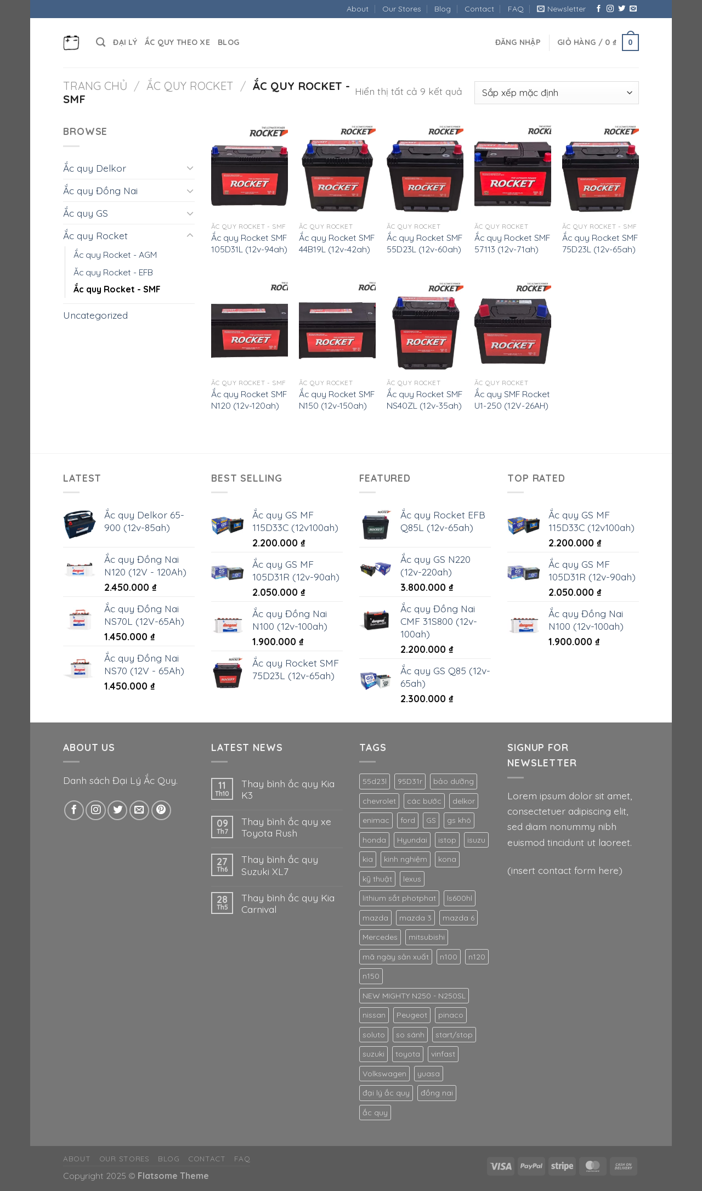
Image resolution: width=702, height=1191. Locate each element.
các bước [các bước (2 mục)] (424, 801)
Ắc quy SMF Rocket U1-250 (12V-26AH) (512, 399)
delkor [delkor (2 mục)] (463, 801)
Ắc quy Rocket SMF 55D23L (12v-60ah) (424, 243)
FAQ (516, 9)
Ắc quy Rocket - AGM (115, 254)
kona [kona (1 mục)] (447, 859)
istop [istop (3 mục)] (447, 840)
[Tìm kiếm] (100, 42)
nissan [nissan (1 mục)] (374, 1015)
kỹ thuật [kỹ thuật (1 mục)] (377, 879)
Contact (479, 9)
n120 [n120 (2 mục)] (476, 957)
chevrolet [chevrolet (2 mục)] (379, 801)
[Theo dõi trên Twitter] (621, 9)
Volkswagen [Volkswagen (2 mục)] (384, 1074)
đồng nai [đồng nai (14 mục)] (437, 1093)
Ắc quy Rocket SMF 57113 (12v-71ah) (512, 243)
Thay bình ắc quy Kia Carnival (288, 903)
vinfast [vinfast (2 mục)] (443, 1054)
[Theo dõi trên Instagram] (610, 9)
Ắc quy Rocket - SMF (117, 289)
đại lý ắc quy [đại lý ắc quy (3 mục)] (386, 1093)
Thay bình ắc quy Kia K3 (288, 789)
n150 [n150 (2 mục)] (371, 976)
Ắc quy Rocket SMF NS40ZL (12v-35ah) (424, 399)
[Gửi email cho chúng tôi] (633, 9)
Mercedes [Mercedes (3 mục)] (380, 937)
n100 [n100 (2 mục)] (448, 957)
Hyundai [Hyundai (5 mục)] (412, 840)
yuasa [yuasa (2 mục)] (428, 1074)
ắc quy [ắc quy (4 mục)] (375, 1112)
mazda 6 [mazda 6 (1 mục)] (458, 918)
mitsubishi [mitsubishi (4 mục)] (427, 937)
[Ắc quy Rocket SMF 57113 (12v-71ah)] (512, 169)
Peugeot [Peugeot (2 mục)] (412, 1015)
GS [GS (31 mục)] (431, 820)
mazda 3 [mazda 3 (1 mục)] (415, 918)
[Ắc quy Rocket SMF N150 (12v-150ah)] (337, 326)
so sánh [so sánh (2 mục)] (410, 1035)
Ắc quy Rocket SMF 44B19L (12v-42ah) (337, 243)
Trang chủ (95, 86)
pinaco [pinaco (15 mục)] (450, 1015)
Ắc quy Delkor (94, 168)
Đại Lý (125, 42)
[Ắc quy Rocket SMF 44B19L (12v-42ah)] (337, 169)
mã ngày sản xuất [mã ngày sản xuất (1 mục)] (396, 957)
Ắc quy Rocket (190, 86)
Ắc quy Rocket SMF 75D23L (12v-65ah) (600, 243)
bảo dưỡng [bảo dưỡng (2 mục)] (453, 781)
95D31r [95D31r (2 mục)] (410, 781)
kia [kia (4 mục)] (368, 859)
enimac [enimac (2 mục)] (376, 820)
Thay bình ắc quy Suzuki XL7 (279, 865)
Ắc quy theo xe (177, 42)
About (358, 9)
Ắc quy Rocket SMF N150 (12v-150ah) (337, 399)
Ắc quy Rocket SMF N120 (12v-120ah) (249, 399)
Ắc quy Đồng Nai (100, 190)
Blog (442, 9)
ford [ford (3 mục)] (407, 820)
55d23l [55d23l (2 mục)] (375, 781)
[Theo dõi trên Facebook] (598, 9)
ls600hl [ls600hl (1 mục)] (459, 898)
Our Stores (401, 9)
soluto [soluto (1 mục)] (374, 1035)
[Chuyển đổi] (190, 167)
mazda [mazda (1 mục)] (375, 918)
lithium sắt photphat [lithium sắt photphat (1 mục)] (399, 898)
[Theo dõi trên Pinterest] (161, 810)
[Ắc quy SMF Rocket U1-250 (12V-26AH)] (512, 326)
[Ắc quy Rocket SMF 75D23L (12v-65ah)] (600, 169)
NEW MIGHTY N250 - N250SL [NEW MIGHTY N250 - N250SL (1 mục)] (414, 996)
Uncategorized (95, 315)
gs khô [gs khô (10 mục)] (459, 820)
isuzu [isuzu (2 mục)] (476, 840)
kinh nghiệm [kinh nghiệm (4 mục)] (405, 859)
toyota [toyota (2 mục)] (407, 1054)
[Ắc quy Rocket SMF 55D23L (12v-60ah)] (425, 169)
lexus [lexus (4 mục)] (412, 879)
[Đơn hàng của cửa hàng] (556, 93)
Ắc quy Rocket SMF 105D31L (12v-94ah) (249, 243)
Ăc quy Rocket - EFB (113, 272)
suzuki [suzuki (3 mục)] (373, 1054)
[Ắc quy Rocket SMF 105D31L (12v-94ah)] (249, 169)
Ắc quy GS (85, 213)
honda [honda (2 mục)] (374, 840)
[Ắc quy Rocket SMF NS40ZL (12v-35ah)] (425, 326)
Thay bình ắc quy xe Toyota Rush (286, 827)
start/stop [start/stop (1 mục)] (454, 1035)
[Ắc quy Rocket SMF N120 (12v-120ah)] (249, 326)
